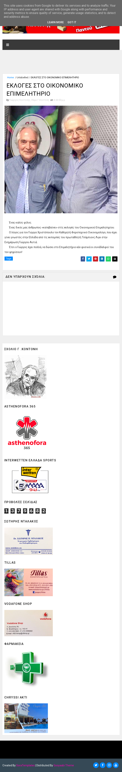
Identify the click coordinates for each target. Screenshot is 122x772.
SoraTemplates (25, 765)
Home (10, 77)
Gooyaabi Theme (64, 765)
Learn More (55, 22)
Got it (72, 22)
